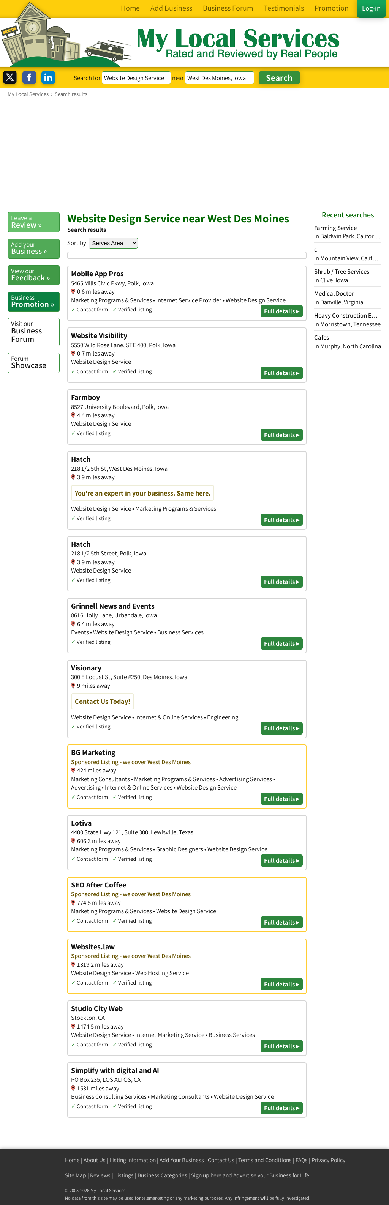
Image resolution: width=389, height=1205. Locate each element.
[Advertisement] (194, 154)
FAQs (302, 1160)
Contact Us (221, 1160)
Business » (35, 248)
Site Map (75, 1175)
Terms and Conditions (265, 1160)
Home (72, 1160)
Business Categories (162, 1175)
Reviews (100, 1175)
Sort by (76, 243)
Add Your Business (182, 1160)
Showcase (35, 362)
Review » (35, 221)
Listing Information (132, 1160)
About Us (95, 1160)
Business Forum (35, 331)
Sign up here (206, 1175)
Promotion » (35, 301)
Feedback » (35, 274)
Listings (124, 1175)
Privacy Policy (328, 1160)
